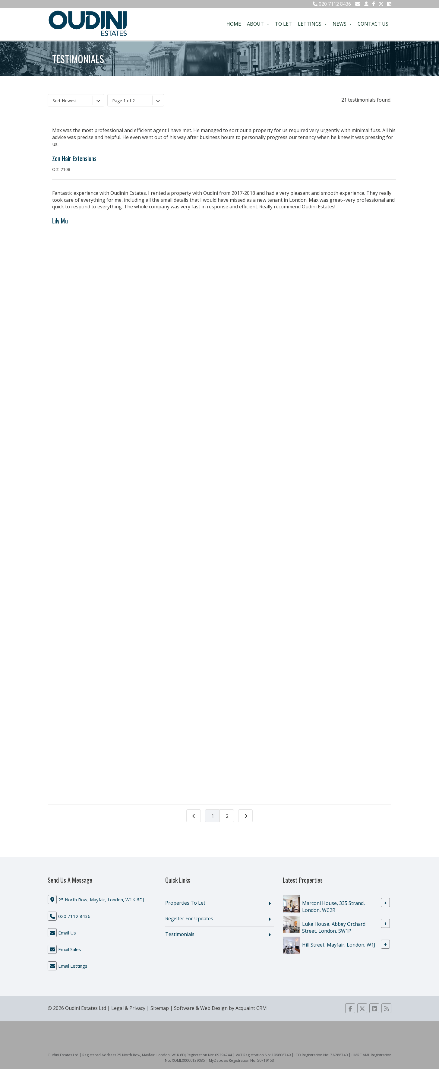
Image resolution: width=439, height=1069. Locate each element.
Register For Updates (189, 918)
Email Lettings (72, 966)
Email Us (67, 933)
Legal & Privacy (128, 1008)
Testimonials (179, 934)
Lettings (312, 24)
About (258, 24)
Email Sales (69, 949)
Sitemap (159, 1008)
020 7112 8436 (332, 4)
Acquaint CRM (251, 1008)
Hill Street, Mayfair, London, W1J (338, 944)
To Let (283, 24)
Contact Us (373, 24)
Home (233, 24)
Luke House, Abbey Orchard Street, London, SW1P (333, 927)
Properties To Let (185, 903)
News (342, 24)
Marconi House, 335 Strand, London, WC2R (333, 906)
